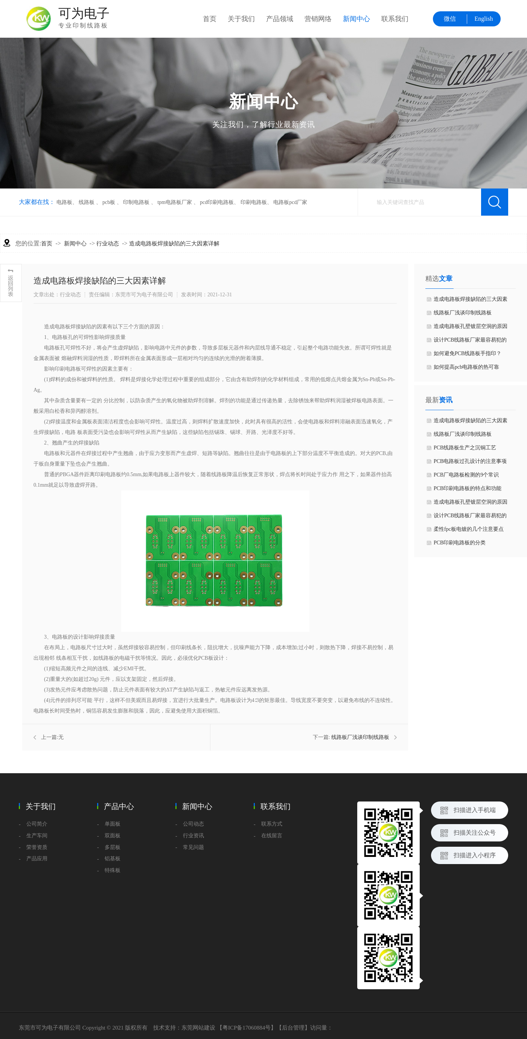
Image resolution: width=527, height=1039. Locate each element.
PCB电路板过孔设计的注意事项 (470, 461)
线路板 (86, 202)
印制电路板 (136, 202)
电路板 (64, 202)
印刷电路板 (254, 202)
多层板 (112, 847)
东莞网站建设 (198, 1028)
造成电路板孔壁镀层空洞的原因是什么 (470, 328)
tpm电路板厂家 (174, 202)
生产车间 (36, 835)
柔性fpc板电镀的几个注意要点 (469, 529)
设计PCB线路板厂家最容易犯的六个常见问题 (470, 342)
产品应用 (36, 858)
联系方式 (271, 824)
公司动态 (193, 824)
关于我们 (241, 19)
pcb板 (108, 202)
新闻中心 (356, 19)
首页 (209, 19)
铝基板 (112, 858)
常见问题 (193, 847)
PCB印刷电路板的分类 (460, 543)
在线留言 (271, 835)
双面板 (112, 835)
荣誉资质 (36, 847)
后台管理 (293, 1028)
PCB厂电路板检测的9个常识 (466, 475)
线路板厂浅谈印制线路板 (360, 737)
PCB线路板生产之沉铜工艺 (465, 448)
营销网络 (318, 19)
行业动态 (107, 244)
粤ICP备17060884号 (246, 1028)
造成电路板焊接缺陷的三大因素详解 (174, 244)
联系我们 (394, 19)
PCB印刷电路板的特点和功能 (467, 488)
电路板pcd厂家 (290, 202)
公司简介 (36, 824)
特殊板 (112, 870)
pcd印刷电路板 (217, 202)
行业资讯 (193, 835)
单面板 (112, 824)
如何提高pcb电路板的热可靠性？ (466, 369)
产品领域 (279, 19)
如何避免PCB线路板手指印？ (467, 353)
